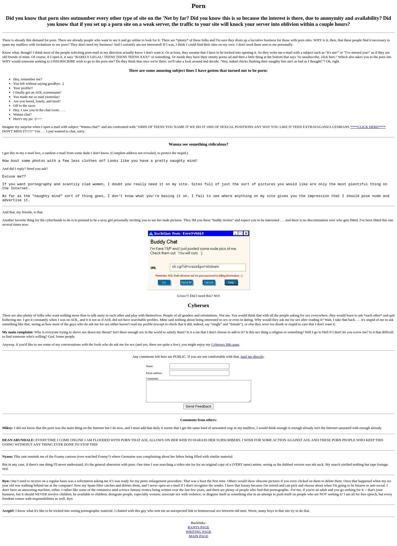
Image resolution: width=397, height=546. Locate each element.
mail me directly (252, 356)
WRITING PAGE (198, 536)
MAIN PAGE (198, 540)
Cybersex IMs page (225, 344)
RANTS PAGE (199, 531)
